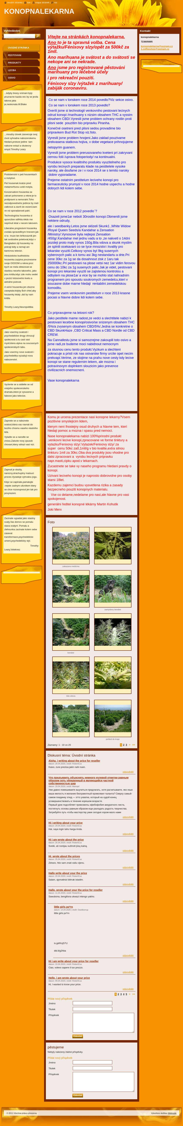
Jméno (52, 1003)
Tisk (29, 2)
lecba (12, 70)
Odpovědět (128, 771)
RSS (55, 2)
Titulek (52, 1009)
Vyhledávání (12, 30)
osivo (12, 77)
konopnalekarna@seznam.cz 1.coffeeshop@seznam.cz (157, 47)
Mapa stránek (42, 2)
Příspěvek (54, 1015)
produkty (14, 62)
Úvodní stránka (18, 47)
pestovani (14, 55)
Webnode (172, 1113)
